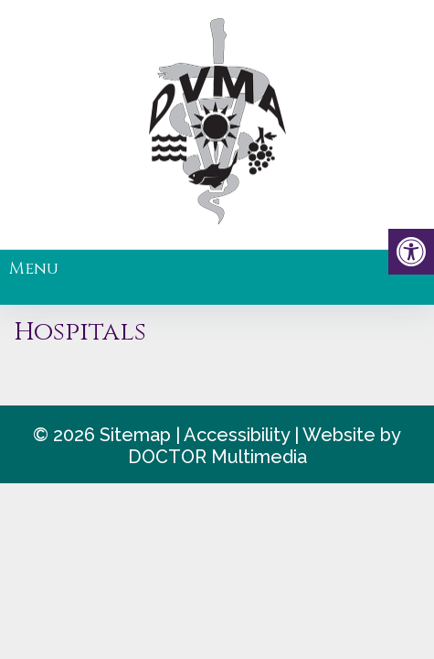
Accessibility (237, 435)
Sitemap (135, 435)
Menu (33, 268)
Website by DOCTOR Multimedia (265, 446)
